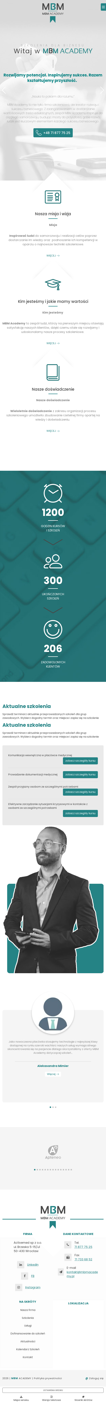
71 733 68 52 (83, 1259)
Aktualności (27, 1341)
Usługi (27, 1326)
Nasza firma (27, 1310)
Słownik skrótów (83, 1398)
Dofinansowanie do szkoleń (27, 1333)
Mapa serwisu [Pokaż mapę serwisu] (21, 1398)
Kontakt (28, 1357)
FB (32, 1276)
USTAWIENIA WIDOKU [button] (53, 1390)
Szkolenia (28, 1318)
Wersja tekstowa (51, 1400)
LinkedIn (32, 1265)
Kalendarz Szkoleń (27, 1349)
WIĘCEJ (53, 255)
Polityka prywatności (48, 1378)
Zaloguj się (94, 1378)
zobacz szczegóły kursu (80, 761)
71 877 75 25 (83, 1247)
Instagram (32, 1287)
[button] (4, 90)
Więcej (53, 1074)
